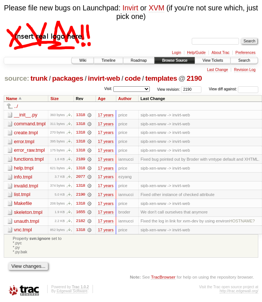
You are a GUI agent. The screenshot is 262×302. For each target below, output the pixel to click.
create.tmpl (26, 132)
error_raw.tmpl (29, 150)
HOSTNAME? (242, 222)
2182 (80, 222)
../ (16, 106)
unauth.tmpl (26, 222)
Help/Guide (196, 53)
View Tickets (213, 60)
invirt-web (104, 78)
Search (244, 60)
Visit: (108, 89)
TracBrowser (163, 278)
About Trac (220, 53)
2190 (194, 78)
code (132, 78)
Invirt (130, 8)
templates (161, 78)
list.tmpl (22, 195)
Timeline (108, 60)
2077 (80, 177)
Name (11, 98)
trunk (39, 78)
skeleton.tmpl (28, 213)
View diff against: (233, 89)
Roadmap (139, 60)
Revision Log (245, 70)
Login (176, 53)
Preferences (246, 53)
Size (55, 98)
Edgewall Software (71, 292)
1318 (80, 115)
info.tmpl (23, 177)
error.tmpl (24, 141)
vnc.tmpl (23, 231)
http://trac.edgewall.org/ (239, 292)
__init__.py (26, 115)
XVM (156, 8)
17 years (105, 115)
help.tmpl (24, 168)
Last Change (217, 70)
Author (125, 98)
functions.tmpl (29, 159)
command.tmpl (30, 123)
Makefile (23, 204)
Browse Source (174, 60)
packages (67, 78)
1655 (80, 213)
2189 (80, 160)
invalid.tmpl (26, 186)
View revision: (168, 89)
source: (16, 78)
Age (102, 98)
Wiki (82, 60)
